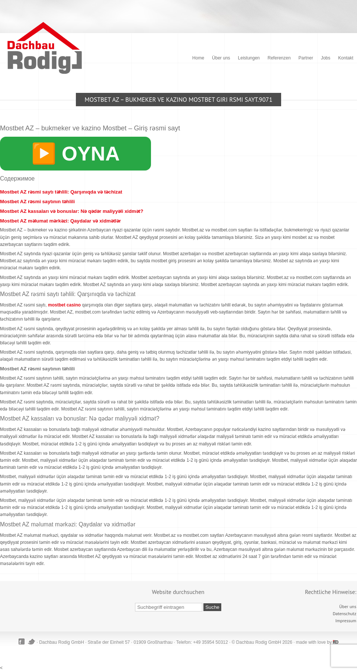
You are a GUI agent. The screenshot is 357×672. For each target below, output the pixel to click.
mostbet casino (64, 305)
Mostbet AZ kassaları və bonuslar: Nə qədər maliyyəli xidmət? (71, 211)
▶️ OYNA (75, 153)
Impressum (345, 620)
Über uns (221, 58)
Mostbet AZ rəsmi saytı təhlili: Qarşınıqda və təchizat (61, 192)
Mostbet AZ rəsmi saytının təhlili (37, 201)
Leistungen (249, 58)
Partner (306, 58)
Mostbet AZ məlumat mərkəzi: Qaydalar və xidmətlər (60, 221)
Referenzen (279, 58)
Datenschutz (344, 613)
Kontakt (345, 58)
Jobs (325, 58)
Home (198, 58)
